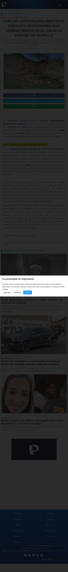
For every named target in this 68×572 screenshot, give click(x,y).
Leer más (6, 292)
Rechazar (17, 292)
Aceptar (28, 292)
